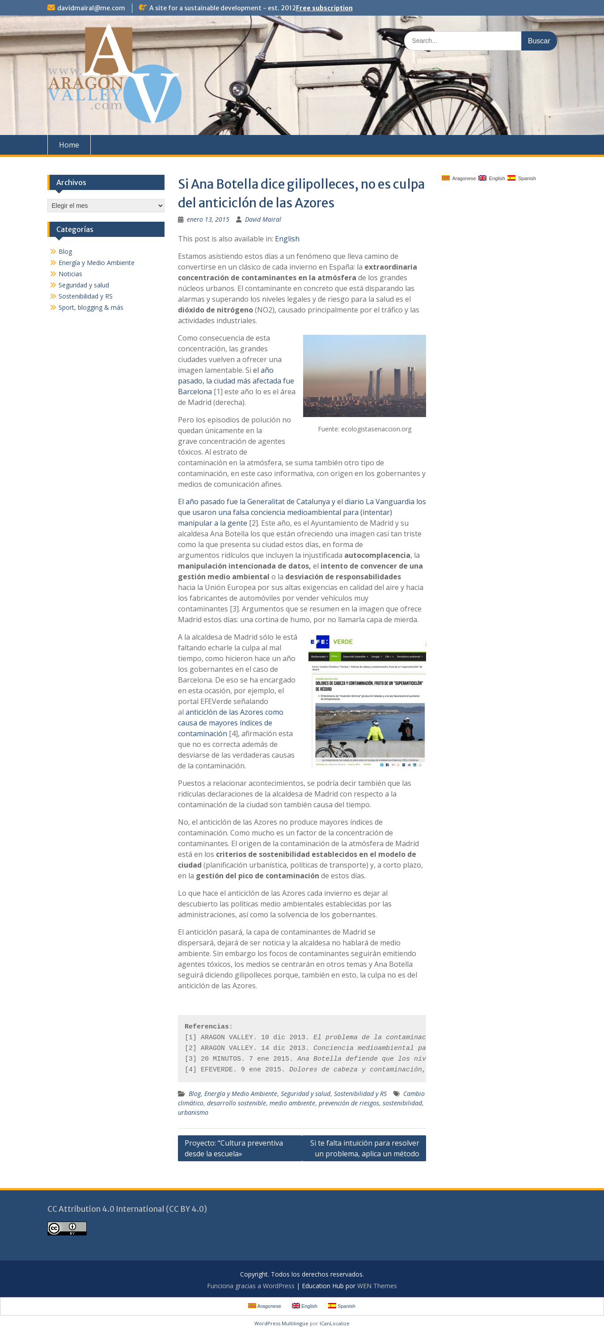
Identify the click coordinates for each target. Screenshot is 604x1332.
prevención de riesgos (349, 1103)
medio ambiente (292, 1103)
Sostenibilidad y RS (360, 1093)
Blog (195, 1093)
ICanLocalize (335, 1323)
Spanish (521, 178)
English (287, 239)
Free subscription (324, 8)
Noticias (70, 274)
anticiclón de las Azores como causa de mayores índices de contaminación (230, 722)
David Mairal (263, 219)
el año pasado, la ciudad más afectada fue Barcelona (236, 380)
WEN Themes (377, 1285)
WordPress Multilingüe (281, 1323)
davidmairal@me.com (91, 8)
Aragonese (459, 178)
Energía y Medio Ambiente (240, 1093)
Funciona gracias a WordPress (251, 1285)
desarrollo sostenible (236, 1103)
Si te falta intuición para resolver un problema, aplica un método (364, 1148)
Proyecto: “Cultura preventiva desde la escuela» (234, 1148)
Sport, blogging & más (91, 307)
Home (69, 145)
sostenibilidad (402, 1103)
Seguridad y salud (305, 1093)
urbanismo (193, 1112)
